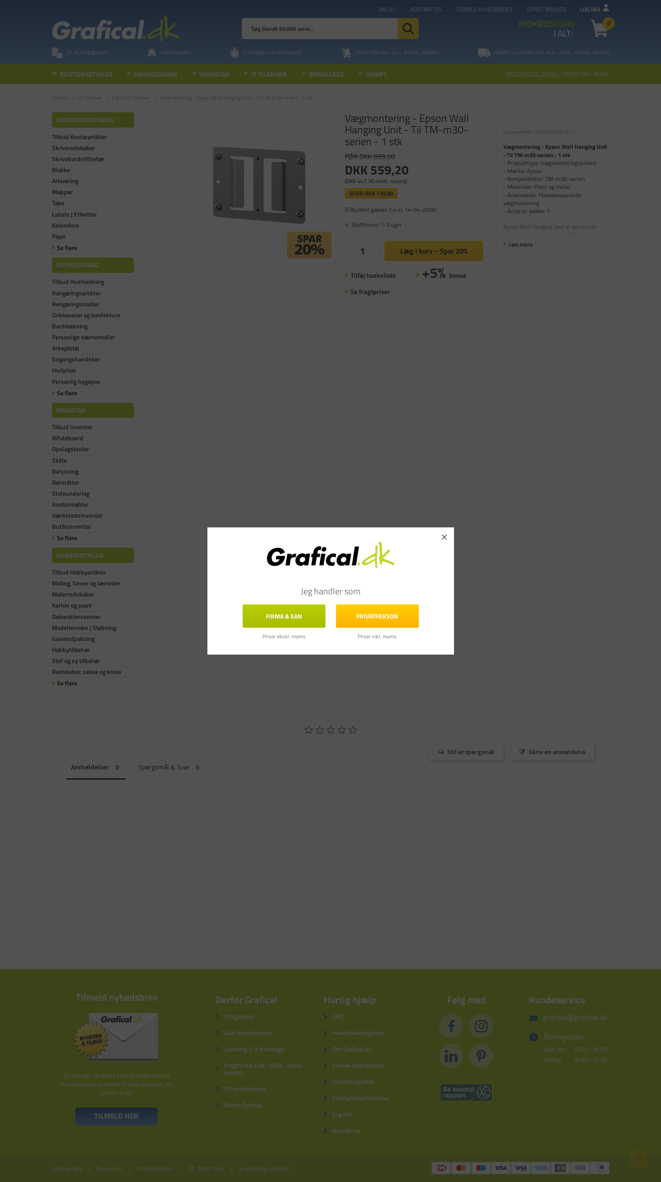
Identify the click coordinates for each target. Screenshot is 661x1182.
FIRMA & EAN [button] (284, 615)
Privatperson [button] (377, 615)
